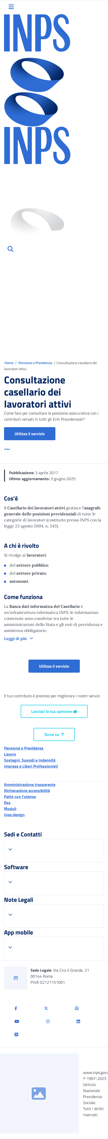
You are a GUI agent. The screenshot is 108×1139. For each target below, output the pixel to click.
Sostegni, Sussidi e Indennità (29, 760)
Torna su (54, 734)
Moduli (10, 809)
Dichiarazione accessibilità (27, 790)
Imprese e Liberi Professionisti (31, 766)
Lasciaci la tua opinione (54, 711)
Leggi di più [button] (16, 638)
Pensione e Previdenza (35, 362)
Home (9, 362)
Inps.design (14, 815)
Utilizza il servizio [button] (35, 433)
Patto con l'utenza (20, 797)
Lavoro (10, 754)
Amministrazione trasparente (29, 784)
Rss (7, 803)
